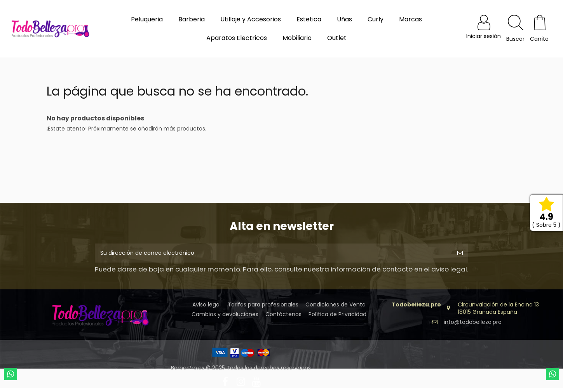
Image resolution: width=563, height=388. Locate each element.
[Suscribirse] (460, 253)
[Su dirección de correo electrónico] (273, 253)
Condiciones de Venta (335, 304)
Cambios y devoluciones (225, 314)
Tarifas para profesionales (263, 304)
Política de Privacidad (337, 314)
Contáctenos (283, 314)
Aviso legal (206, 304)
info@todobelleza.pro (473, 322)
